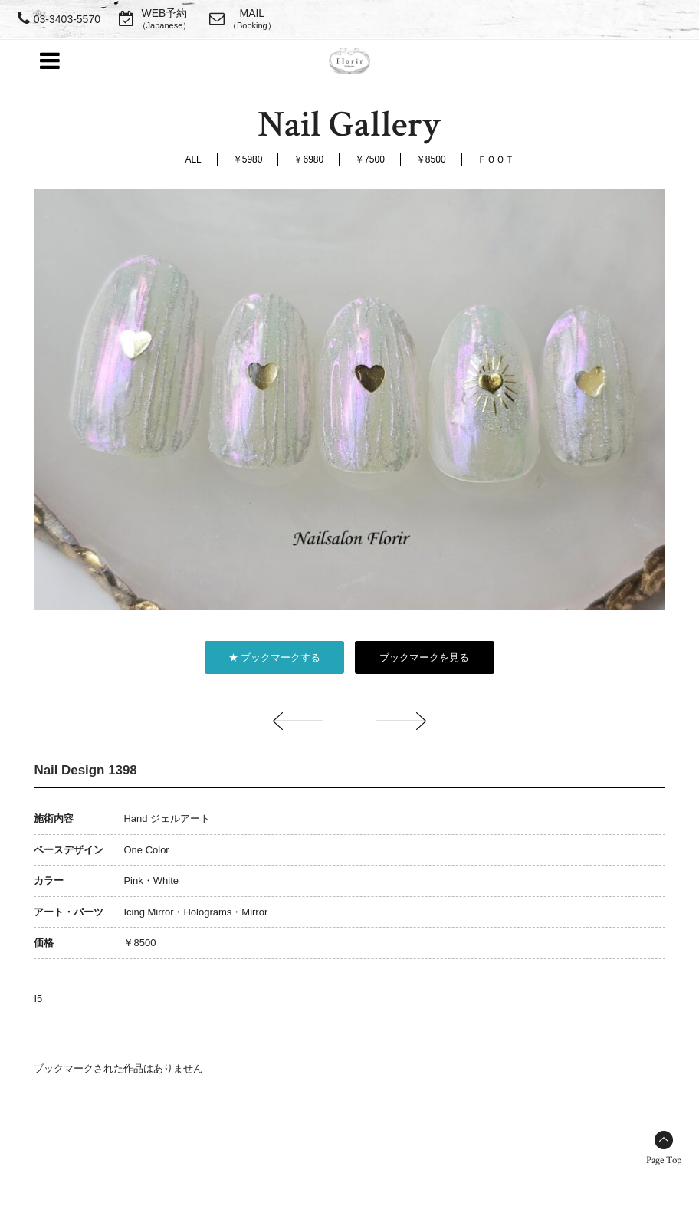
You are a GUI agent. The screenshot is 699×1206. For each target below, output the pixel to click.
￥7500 (370, 159)
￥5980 (248, 159)
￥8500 (431, 159)
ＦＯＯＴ (495, 159)
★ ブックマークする (274, 657)
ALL (193, 159)
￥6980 (308, 159)
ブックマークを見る (424, 657)
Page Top (663, 1160)
